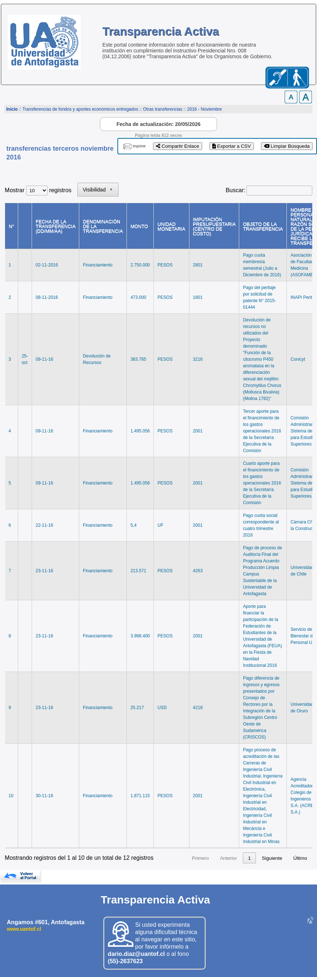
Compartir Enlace (177, 146)
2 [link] (249, 858)
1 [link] (235, 858)
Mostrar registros (38, 190)
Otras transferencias (162, 109)
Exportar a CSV (231, 146)
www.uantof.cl (24, 929)
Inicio (11, 109)
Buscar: (235, 190)
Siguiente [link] (272, 858)
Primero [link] (186, 858)
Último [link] (300, 858)
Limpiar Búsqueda (287, 146)
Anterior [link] (214, 858)
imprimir (139, 146)
